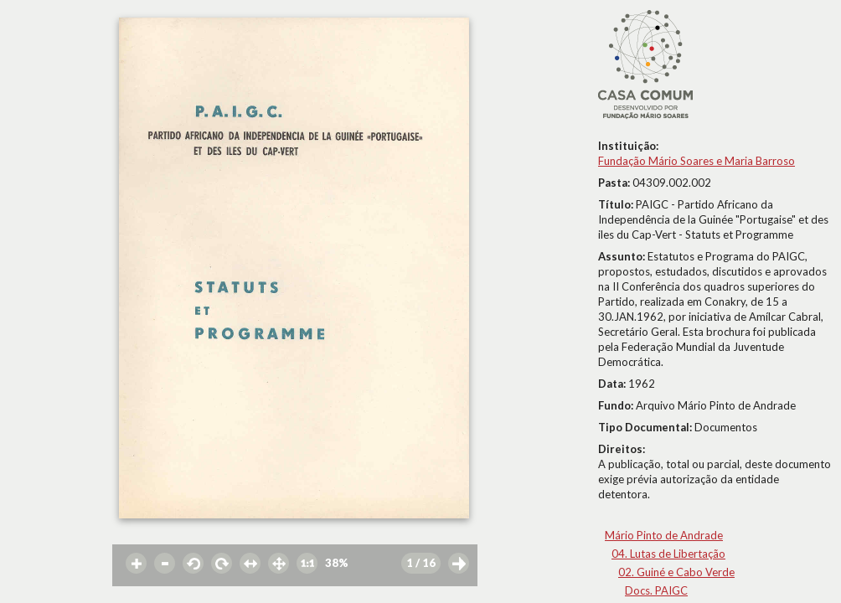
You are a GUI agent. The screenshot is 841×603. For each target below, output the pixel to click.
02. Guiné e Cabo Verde (676, 572)
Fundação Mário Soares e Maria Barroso (696, 161)
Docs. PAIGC (656, 590)
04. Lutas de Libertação (668, 553)
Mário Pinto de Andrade (664, 535)
